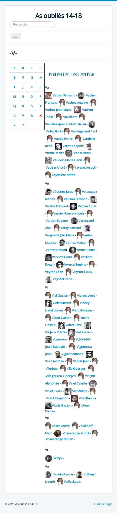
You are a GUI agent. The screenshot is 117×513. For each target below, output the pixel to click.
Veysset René (62, 279)
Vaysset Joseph (85, 167)
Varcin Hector (54, 153)
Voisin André (61, 426)
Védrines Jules (63, 191)
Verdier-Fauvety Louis (68, 213)
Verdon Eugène (57, 220)
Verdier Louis (87, 206)
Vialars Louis (86, 295)
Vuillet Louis (72, 481)
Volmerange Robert (59, 439)
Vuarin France (63, 474)
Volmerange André (76, 433)
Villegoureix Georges (61, 376)
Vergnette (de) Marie (59, 235)
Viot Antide (79, 391)
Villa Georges (76, 368)
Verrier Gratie (55, 250)
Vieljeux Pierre (55, 332)
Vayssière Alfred (63, 175)
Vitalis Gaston (62, 405)
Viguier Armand (72, 354)
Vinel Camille (78, 383)
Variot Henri (82, 153)
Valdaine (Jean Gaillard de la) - (66, 124)
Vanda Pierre (63, 139)
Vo (75, 74)
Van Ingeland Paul (83, 131)
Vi (67, 74)
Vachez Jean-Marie (58, 110)
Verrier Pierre (85, 250)
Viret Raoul (86, 398)
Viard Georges (82, 310)
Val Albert (69, 117)
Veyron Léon (54, 272)
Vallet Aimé (53, 131)
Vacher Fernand (64, 95)
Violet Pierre (53, 391)
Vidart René (73, 325)
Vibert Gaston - (63, 318)
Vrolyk (57, 458)
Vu (90, 74)
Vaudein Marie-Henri (67, 160)
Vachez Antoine (77, 102)
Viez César (83, 332)
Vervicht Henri (62, 257)
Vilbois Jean (81, 361)
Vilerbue (52, 368)
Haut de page (103, 504)
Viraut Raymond (57, 398)
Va (52, 74)
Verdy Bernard (70, 228)
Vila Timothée (54, 361)
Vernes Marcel (76, 242)
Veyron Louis (82, 271)
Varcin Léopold (73, 146)
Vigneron (59, 339)
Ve (60, 74)
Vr (83, 74)
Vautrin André (56, 167)
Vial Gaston (60, 295)
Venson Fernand (76, 199)
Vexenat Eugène (74, 264)
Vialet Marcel (62, 303)
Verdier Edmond (56, 206)
